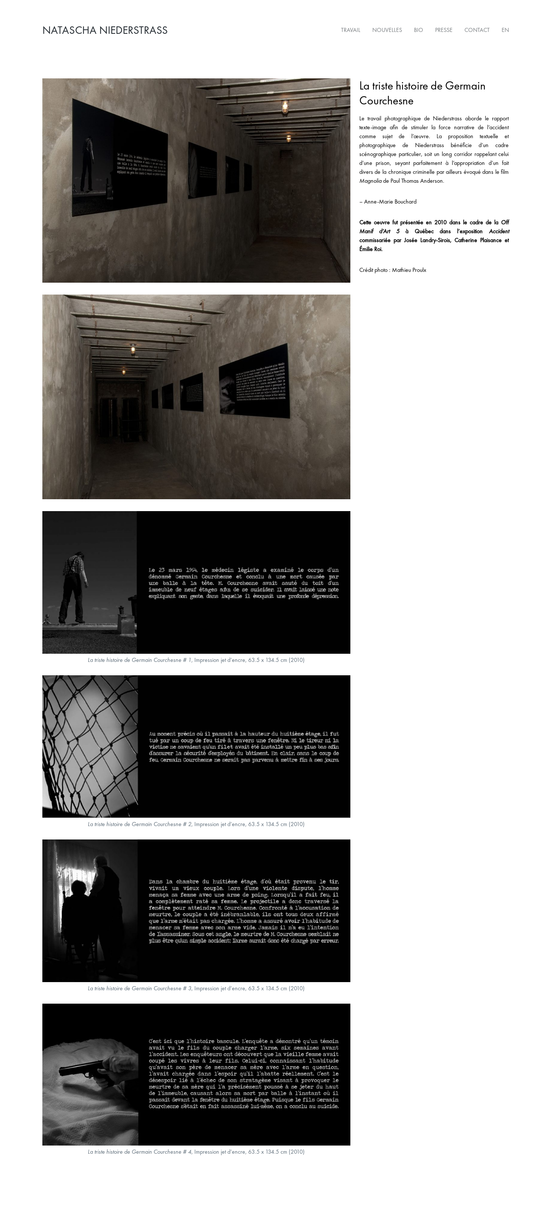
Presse (444, 30)
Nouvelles (387, 30)
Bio (418, 30)
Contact (477, 30)
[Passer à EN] (502, 30)
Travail (350, 30)
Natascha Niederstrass (105, 30)
